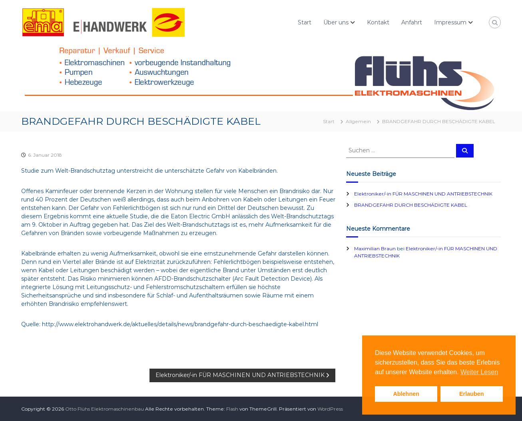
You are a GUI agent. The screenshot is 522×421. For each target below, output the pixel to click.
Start (304, 22)
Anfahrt (411, 22)
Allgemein (358, 121)
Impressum (450, 22)
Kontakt (378, 22)
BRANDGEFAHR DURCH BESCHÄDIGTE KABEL (410, 205)
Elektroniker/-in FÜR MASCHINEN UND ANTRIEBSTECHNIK (423, 194)
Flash (232, 409)
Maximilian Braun (375, 248)
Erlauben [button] (471, 394)
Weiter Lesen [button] (479, 372)
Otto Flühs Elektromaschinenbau (104, 409)
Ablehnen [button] (406, 394)
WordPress (330, 409)
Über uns (336, 22)
